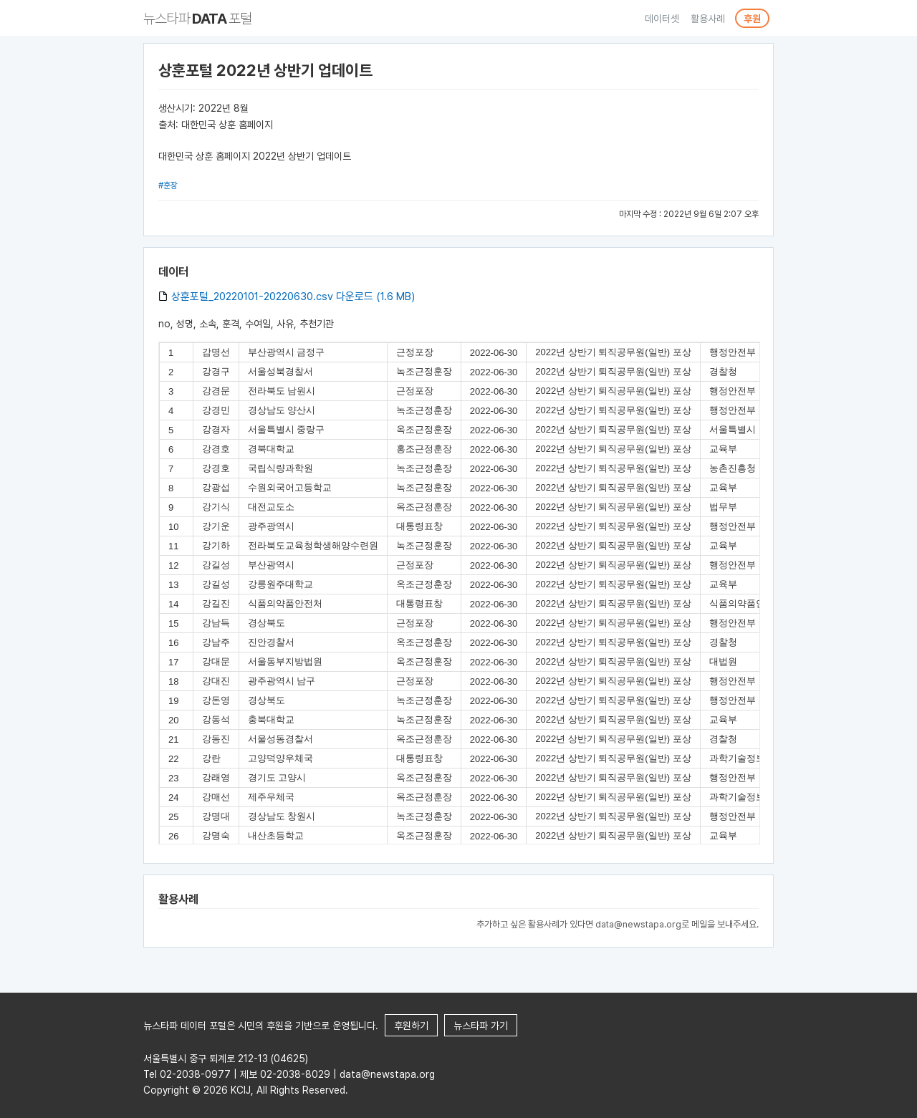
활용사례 (708, 18)
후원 (752, 18)
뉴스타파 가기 (480, 1025)
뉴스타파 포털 (197, 18)
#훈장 (168, 185)
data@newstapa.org (638, 924)
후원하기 (411, 1025)
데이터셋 (662, 18)
